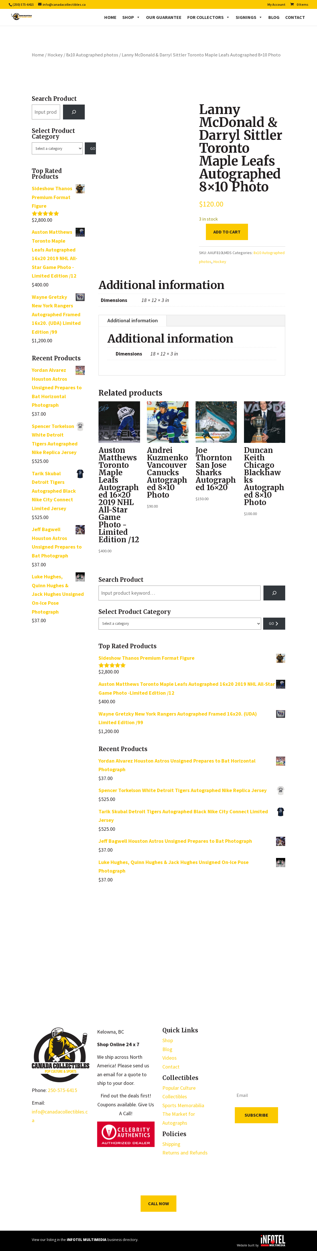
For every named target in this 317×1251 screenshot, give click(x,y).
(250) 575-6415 (23, 4)
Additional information (132, 320)
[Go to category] (90, 148)
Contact (295, 17)
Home (110, 17)
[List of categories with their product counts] (57, 148)
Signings (249, 17)
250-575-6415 (62, 1090)
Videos (169, 1057)
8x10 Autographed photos (92, 55)
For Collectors (208, 17)
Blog (273, 17)
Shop (131, 17)
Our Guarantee (164, 17)
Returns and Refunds (185, 1152)
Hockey (55, 55)
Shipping (171, 1144)
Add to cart (227, 232)
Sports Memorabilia (183, 1105)
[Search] (74, 112)
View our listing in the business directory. (85, 1239)
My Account (276, 5)
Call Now (158, 1203)
